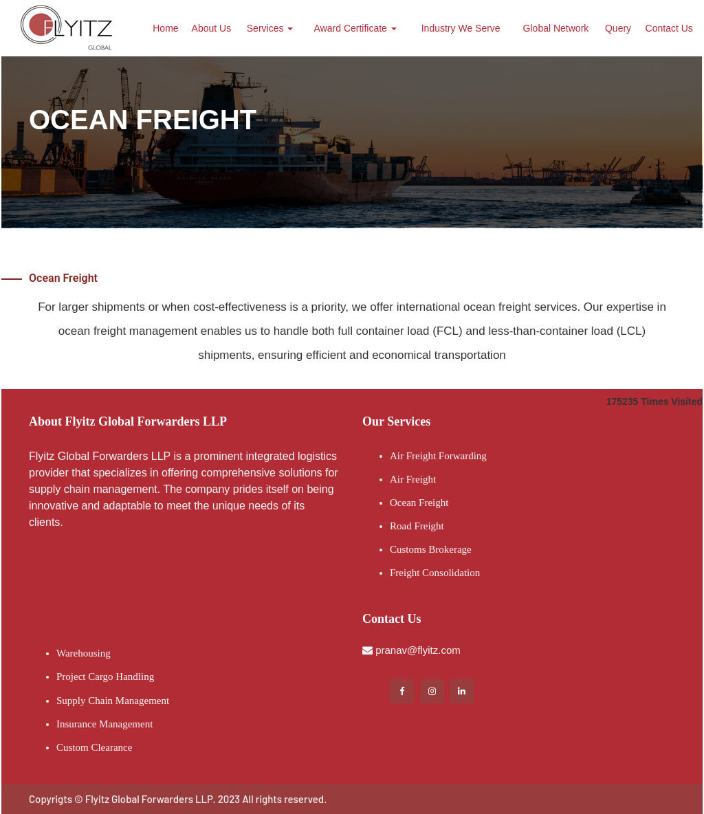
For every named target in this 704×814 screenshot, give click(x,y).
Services (270, 28)
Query (618, 28)
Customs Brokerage (431, 549)
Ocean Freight (419, 502)
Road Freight (417, 525)
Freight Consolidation (435, 572)
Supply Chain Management (112, 700)
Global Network (556, 28)
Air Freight (413, 479)
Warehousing (83, 653)
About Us (212, 28)
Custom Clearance (94, 747)
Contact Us (669, 28)
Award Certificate (355, 28)
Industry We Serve (460, 28)
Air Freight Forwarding (438, 455)
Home (165, 28)
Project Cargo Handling (105, 676)
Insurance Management (104, 723)
